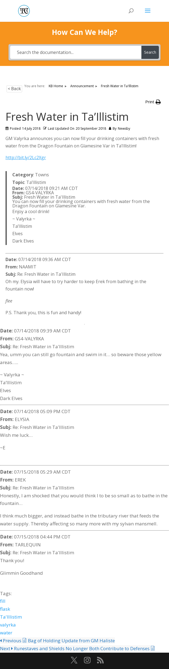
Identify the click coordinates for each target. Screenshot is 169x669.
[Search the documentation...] (75, 52)
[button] (153, 101)
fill (2, 601)
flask (5, 609)
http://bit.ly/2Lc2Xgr (25, 158)
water (6, 632)
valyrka (8, 625)
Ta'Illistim (11, 617)
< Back (14, 88)
